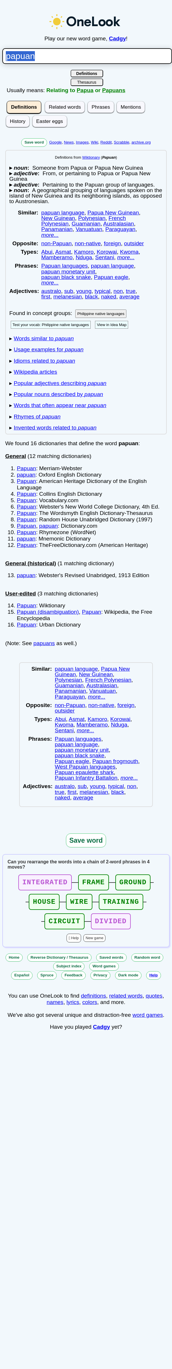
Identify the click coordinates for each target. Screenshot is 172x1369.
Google (55, 142)
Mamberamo (57, 257)
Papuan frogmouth (115, 761)
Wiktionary (91, 157)
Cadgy (117, 38)
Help (75, 943)
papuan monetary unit (68, 272)
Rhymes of (37, 417)
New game (94, 943)
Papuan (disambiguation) (48, 612)
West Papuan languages (85, 767)
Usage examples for (48, 349)
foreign (112, 243)
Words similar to (44, 338)
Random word (147, 962)
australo (51, 291)
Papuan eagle (111, 277)
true (130, 291)
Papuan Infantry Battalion (86, 778)
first (45, 297)
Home (14, 962)
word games (147, 1020)
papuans (44, 643)
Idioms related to (44, 361)
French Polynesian (108, 680)
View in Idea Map (111, 325)
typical (102, 291)
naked (108, 297)
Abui (46, 252)
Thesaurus (86, 82)
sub (68, 291)
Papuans (113, 90)
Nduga (84, 257)
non (118, 291)
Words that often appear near (60, 405)
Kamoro (84, 252)
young (84, 291)
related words (126, 1001)
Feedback (73, 980)
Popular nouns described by (58, 394)
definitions (93, 1001)
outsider (134, 243)
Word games (104, 971)
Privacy (100, 980)
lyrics (73, 1007)
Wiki (94, 142)
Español (21, 980)
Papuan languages (64, 266)
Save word (34, 142)
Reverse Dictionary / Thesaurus (59, 962)
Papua (85, 90)
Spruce (46, 980)
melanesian (67, 297)
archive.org (140, 142)
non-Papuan (56, 243)
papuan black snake (66, 277)
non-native (88, 243)
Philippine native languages (100, 314)
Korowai (107, 252)
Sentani (104, 257)
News (69, 142)
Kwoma (129, 252)
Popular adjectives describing (60, 383)
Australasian (118, 224)
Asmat (63, 252)
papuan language (62, 213)
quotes (154, 1001)
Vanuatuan (89, 229)
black (91, 297)
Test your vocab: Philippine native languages (50, 325)
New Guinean (58, 218)
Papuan (26, 468)
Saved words (111, 962)
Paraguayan (120, 229)
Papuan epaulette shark (84, 772)
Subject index (69, 971)
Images (82, 142)
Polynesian (91, 218)
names (55, 1007)
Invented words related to (55, 428)
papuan (26, 475)
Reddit (106, 142)
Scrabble (121, 142)
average (129, 297)
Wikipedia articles (35, 372)
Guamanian (86, 224)
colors (89, 1007)
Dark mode (128, 980)
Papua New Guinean (113, 213)
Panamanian (57, 229)
